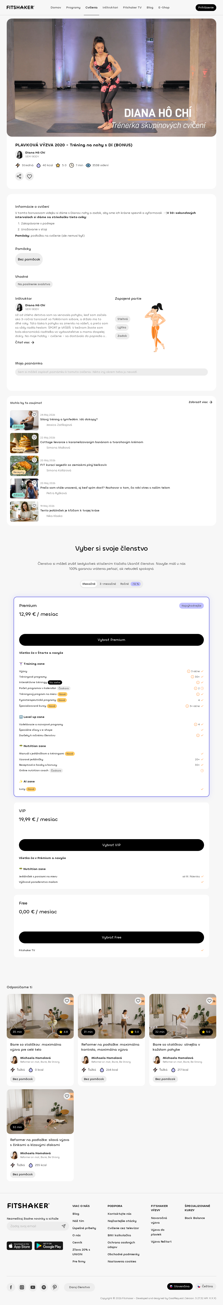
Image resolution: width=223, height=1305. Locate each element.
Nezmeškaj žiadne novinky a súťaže (33, 1219)
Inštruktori (110, 7)
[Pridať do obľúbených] (29, 176)
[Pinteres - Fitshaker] (55, 1287)
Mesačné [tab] (88, 584)
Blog (150, 7)
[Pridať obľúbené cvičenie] (67, 1000)
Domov (56, 7)
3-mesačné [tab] (108, 584)
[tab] (130, 584)
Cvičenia (91, 7)
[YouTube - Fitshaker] (33, 1287)
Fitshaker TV (132, 7)
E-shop (164, 7)
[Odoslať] (63, 1226)
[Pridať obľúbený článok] (34, 414)
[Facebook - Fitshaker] (11, 1287)
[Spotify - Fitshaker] (44, 1287)
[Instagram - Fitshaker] (22, 1287)
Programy (73, 7)
